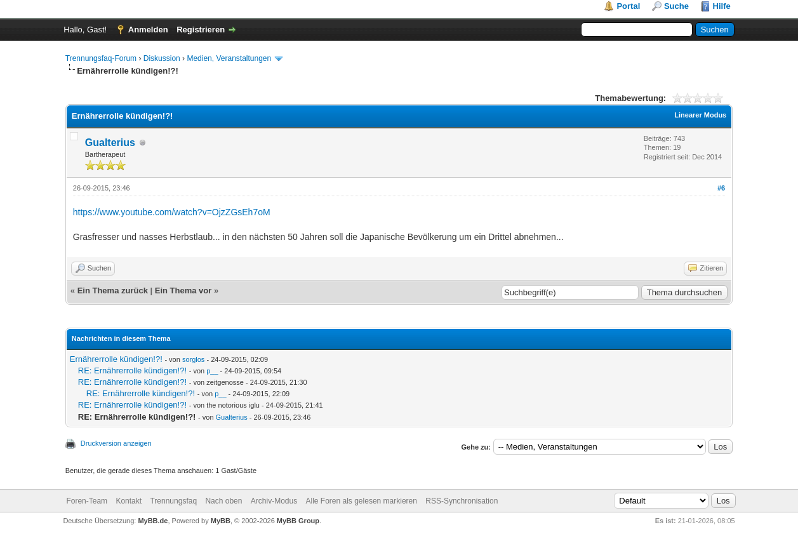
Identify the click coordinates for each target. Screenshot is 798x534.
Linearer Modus (700, 115)
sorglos (193, 359)
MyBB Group (298, 520)
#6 (721, 188)
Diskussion (161, 58)
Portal (628, 6)
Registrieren (200, 29)
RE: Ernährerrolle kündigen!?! (132, 370)
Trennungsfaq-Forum (100, 58)
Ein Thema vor (183, 290)
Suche (676, 6)
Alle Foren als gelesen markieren (361, 501)
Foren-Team (86, 501)
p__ (212, 371)
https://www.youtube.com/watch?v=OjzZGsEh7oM (171, 212)
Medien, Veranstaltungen (229, 58)
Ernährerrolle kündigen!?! (116, 359)
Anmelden (148, 29)
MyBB (220, 520)
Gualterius (110, 142)
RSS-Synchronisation (461, 501)
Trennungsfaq (173, 501)
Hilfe (722, 6)
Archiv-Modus (274, 501)
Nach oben (223, 501)
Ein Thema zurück (112, 290)
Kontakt (129, 501)
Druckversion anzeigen (116, 443)
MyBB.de (153, 520)
